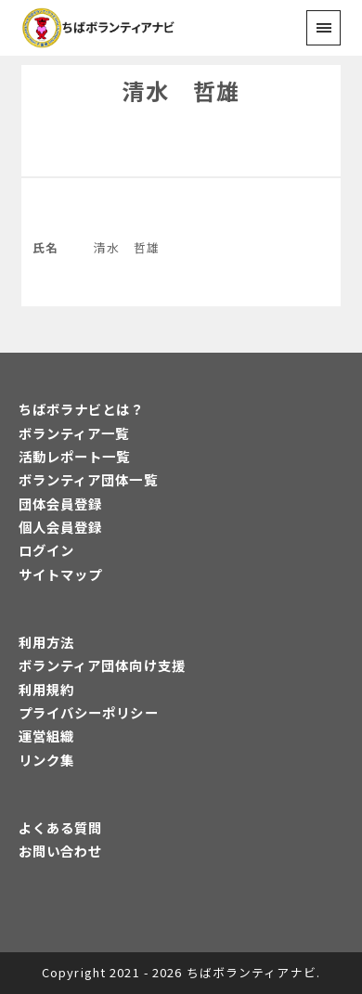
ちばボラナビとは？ (82, 409)
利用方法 (46, 642)
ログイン (46, 550)
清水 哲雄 (181, 90)
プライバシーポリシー (89, 712)
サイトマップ (61, 574)
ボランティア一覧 (74, 433)
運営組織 (46, 735)
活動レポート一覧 (75, 456)
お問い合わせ (61, 850)
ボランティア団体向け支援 (102, 665)
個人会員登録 (61, 526)
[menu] (323, 27)
